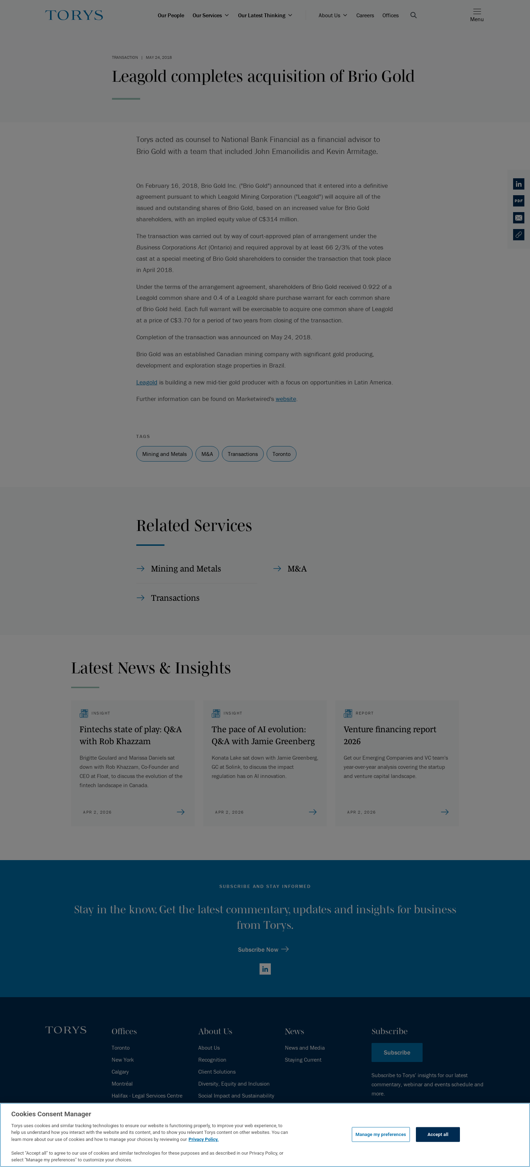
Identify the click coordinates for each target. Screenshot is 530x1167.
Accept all (438, 1134)
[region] (265, 1135)
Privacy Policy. (204, 1139)
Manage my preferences (381, 1134)
